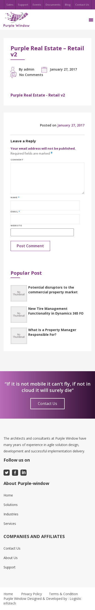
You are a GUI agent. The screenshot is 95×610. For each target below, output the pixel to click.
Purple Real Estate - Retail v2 (38, 95)
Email (15, 211)
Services (10, 523)
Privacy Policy (31, 594)
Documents (53, 4)
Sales (9, 4)
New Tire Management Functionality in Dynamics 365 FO (55, 311)
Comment (17, 160)
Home (8, 495)
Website (16, 225)
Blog (68, 4)
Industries (11, 514)
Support (23, 4)
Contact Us (82, 4)
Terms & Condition (63, 594)
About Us (11, 557)
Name (15, 197)
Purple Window (15, 598)
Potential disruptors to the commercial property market (53, 289)
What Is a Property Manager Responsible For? (52, 332)
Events (37, 4)
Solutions (11, 504)
